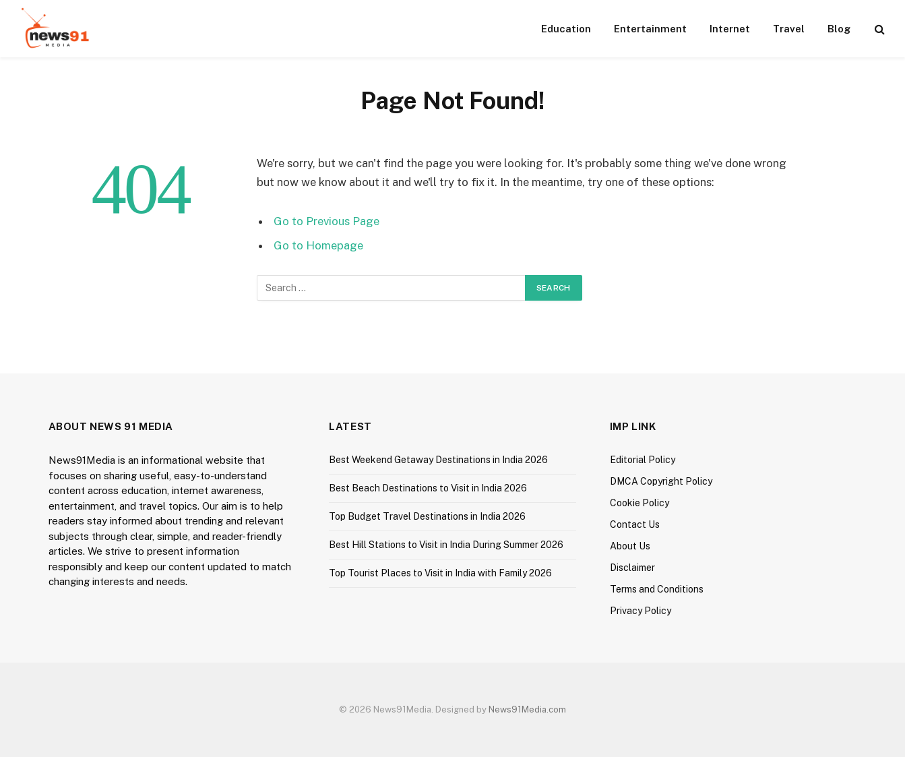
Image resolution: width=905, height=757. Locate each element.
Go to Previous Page (326, 221)
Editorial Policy (642, 459)
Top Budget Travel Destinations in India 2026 (427, 516)
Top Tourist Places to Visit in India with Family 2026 (440, 573)
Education (566, 28)
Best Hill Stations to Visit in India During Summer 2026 (446, 544)
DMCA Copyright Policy (661, 481)
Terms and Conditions (657, 589)
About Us (630, 546)
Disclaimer (632, 567)
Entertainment (650, 28)
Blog (839, 28)
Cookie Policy (639, 502)
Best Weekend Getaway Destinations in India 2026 (438, 459)
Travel (789, 28)
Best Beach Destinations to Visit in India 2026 (428, 488)
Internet (730, 28)
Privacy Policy (640, 610)
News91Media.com (527, 709)
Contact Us (635, 524)
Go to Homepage (318, 245)
